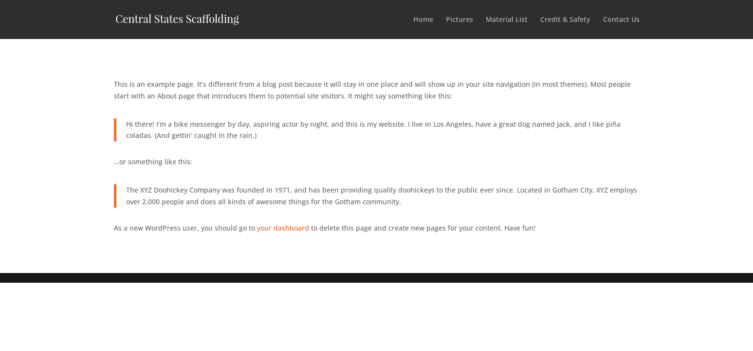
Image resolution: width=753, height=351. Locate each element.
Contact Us (621, 20)
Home (423, 20)
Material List (507, 20)
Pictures (459, 20)
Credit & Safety (565, 20)
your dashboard (283, 228)
